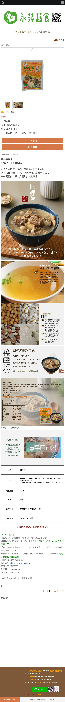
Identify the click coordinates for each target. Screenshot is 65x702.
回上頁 (53, 591)
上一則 (45, 591)
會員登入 (7, 699)
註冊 (13, 699)
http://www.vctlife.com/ (20, 563)
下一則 (61, 591)
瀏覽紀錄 (46, 32)
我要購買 (32, 140)
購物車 (32, 699)
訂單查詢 (51, 699)
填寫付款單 (41, 699)
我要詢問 (32, 147)
